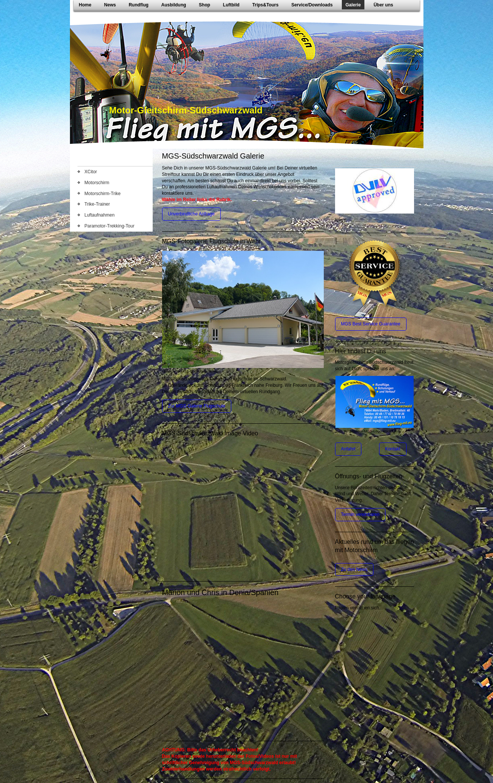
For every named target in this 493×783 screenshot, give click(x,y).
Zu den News (354, 569)
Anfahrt (348, 449)
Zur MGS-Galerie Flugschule (197, 406)
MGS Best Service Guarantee (370, 324)
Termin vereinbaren (360, 514)
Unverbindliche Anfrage (191, 214)
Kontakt (392, 449)
